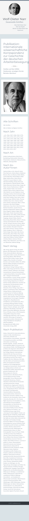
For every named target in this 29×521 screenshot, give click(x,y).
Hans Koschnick (20, 206)
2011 (18, 147)
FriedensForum (7, 385)
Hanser (22, 268)
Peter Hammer (11, 296)
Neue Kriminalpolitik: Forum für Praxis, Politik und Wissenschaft (13, 431)
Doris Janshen (7, 202)
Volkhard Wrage (16, 242)
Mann (16, 289)
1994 (21, 142)
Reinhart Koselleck (8, 207)
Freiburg (16, 267)
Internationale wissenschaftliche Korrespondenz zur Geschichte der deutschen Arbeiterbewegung (12, 404)
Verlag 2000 (6, 313)
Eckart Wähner (10, 237)
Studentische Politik (17, 461)
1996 (8, 144)
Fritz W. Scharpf (7, 223)
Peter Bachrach (7, 173)
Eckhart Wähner (19, 237)
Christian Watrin (7, 239)
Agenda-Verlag (13, 249)
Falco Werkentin (11, 240)
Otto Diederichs (7, 183)
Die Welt (21, 359)
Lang (17, 287)
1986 (14, 140)
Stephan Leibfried (20, 209)
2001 (4, 145)
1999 (18, 144)
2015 (11, 149)
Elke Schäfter (20, 221)
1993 (18, 142)
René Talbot (14, 233)
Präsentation (6, 160)
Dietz (9, 260)
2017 (14, 149)
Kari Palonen (16, 216)
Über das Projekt (20, 26)
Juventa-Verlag (16, 277)
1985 (11, 140)
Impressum (20, 30)
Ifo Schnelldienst (17, 400)
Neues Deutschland (13, 435)
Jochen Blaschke (7, 176)
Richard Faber (16, 185)
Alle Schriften (6, 125)
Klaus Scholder (7, 226)
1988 (21, 140)
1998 (14, 144)
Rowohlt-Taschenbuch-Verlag (16, 305)
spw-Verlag (21, 307)
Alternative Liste (14, 251)
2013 (4, 149)
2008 (8, 147)
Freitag (17, 383)
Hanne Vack (6, 235)
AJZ (9, 251)
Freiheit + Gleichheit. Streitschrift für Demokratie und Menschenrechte (13, 381)
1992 (14, 142)
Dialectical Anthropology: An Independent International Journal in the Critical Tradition (14, 357)
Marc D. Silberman (17, 230)
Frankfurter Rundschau (9, 380)
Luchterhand (11, 289)
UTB (17, 312)
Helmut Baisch (16, 173)
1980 (14, 138)
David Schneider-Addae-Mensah (15, 225)
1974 (14, 137)
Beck (8, 254)
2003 (11, 145)
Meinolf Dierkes (16, 183)
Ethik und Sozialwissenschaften (16, 361)
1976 (21, 137)
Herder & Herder (7, 270)
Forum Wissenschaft (16, 378)
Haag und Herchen (15, 268)
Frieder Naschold (14, 213)
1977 (4, 138)
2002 (8, 145)
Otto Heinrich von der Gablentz (11, 192)
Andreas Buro (10, 178)
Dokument (20, 158)
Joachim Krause (18, 207)
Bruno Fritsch (12, 190)
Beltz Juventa (13, 254)
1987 (18, 140)
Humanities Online (20, 274)
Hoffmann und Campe (18, 270)
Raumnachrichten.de (19, 456)
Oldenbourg (11, 294)
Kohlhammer (15, 282)
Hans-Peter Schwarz (8, 228)
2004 (14, 145)
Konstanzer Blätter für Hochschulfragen (13, 421)
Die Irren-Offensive (14, 359)
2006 (21, 145)
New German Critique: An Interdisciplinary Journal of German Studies (14, 438)
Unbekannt (13, 160)
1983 (4, 140)
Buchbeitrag (6, 158)
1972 (8, 137)
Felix (12, 265)
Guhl (8, 268)
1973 (11, 137)
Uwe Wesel (20, 240)
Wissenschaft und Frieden (10, 478)
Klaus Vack (20, 233)
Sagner (5, 307)
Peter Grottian (10, 197)
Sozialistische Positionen (15, 458)
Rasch (8, 300)
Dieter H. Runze (21, 220)
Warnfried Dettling (8, 181)
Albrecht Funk (20, 190)
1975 (18, 137)
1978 (8, 138)
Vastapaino (22, 312)
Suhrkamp (6, 308)
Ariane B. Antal (19, 171)
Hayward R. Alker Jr (16, 202)
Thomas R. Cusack (8, 180)
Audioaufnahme (11, 156)
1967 (11, 135)
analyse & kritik (7, 335)
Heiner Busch (17, 178)
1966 (8, 135)
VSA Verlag (11, 317)
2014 (8, 149)
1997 (11, 144)
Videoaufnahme (21, 160)
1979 (11, 138)
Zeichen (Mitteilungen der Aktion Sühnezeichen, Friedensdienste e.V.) (14, 483)
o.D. (5, 135)
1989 (4, 142)
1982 (21, 138)
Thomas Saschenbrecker (9, 221)
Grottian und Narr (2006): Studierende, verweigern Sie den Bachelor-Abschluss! (13, 71)
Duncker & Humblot (16, 260)
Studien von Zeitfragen (9, 463)
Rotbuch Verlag (18, 303)
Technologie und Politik (17, 465)
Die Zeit (5, 361)
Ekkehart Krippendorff (9, 209)
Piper (17, 296)
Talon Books (12, 308)
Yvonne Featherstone (12, 187)
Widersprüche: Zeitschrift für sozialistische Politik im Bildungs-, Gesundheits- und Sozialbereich (12, 475)
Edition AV (18, 261)
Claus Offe (13, 214)
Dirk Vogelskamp (14, 235)
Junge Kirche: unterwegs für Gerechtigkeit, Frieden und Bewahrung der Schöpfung (14, 412)
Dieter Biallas (20, 174)
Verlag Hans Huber (15, 313)
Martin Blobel (16, 176)
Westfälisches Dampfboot (14, 320)
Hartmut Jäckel (19, 200)
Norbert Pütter (13, 218)
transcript (18, 308)
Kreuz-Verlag (12, 287)
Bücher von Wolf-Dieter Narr (20, 28)
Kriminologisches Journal (9, 423)
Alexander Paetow (8, 216)
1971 (4, 137)
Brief (17, 156)
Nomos (5, 294)
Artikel (5, 156)
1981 (18, 138)
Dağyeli (5, 260)
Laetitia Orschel (21, 214)
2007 (4, 147)
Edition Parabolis (12, 263)
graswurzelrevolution (8, 393)
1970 (21, 135)
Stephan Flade (10, 188)
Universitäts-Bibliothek (13, 310)
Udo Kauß (12, 204)
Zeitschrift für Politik (18, 487)
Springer (15, 307)
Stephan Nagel (15, 211)
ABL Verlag (6, 249)
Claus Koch (13, 206)
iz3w (4, 409)
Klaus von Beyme (12, 174)
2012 (21, 147)
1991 (11, 142)
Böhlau (11, 256)
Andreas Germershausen (15, 194)
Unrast (14, 312)
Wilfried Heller (15, 199)
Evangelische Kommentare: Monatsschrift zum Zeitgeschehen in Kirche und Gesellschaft (14, 367)
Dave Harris (17, 197)
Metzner (9, 291)
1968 (14, 135)
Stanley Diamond (18, 181)
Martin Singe (6, 232)
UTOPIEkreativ (7, 468)
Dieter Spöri (14, 232)
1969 (18, 135)
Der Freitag (6, 352)
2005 (18, 145)
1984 (8, 140)
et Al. (12, 171)
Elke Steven (21, 232)
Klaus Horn (11, 200)
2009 (11, 147)
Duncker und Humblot (9, 261)
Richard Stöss (6, 233)
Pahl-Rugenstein (19, 294)
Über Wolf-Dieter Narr (20, 25)
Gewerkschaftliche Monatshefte (11, 392)
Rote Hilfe (6, 458)
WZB (15, 326)
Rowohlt (5, 305)
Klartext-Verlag (7, 282)
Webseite (5, 161)
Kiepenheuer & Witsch (17, 281)
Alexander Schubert (17, 226)
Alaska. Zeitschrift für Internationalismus (14, 333)
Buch (20, 156)
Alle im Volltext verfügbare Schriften (12, 128)
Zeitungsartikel (13, 161)
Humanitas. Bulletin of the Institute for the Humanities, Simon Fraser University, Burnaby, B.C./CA (14, 397)
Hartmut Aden (7, 171)
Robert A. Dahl (17, 180)
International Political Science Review (13, 407)
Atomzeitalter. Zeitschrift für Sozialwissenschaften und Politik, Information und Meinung (14, 340)
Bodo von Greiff (17, 195)
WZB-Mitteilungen (15, 482)
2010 (14, 147)
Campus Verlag (19, 258)
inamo (23, 400)
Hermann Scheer (16, 223)
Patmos (5, 296)
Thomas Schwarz (19, 228)
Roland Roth (13, 220)
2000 (21, 144)
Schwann (9, 307)
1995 (4, 144)
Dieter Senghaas (7, 230)
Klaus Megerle (7, 211)
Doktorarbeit (13, 158)
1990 (8, 142)
